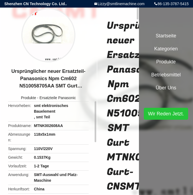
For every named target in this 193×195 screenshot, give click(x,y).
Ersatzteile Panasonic (57, 98)
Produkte (28, 98)
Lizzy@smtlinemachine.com (121, 4)
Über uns (166, 87)
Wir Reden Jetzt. (166, 113)
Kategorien (166, 48)
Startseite (166, 35)
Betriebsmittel (166, 74)
